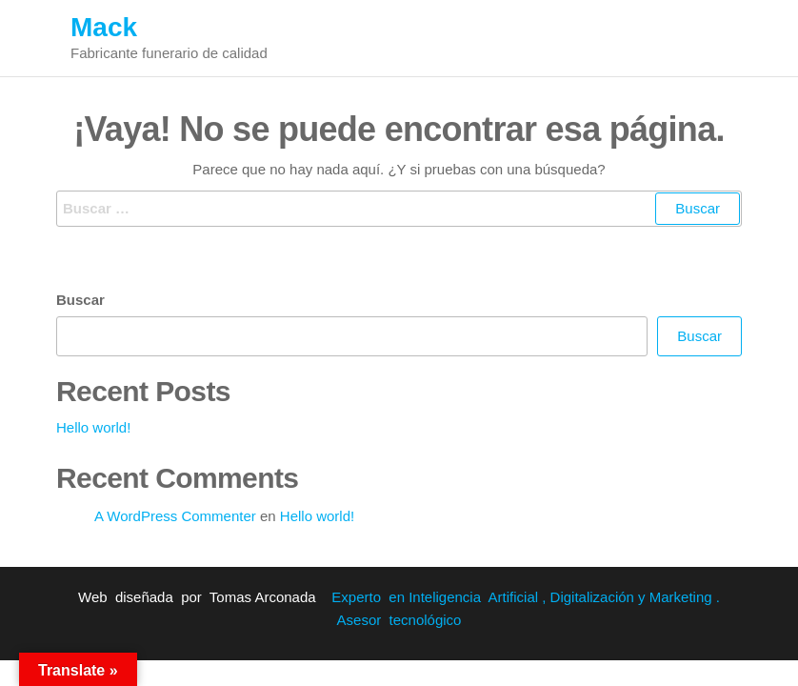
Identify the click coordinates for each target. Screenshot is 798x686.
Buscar (80, 300)
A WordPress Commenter (175, 516)
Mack (103, 27)
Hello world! (93, 427)
